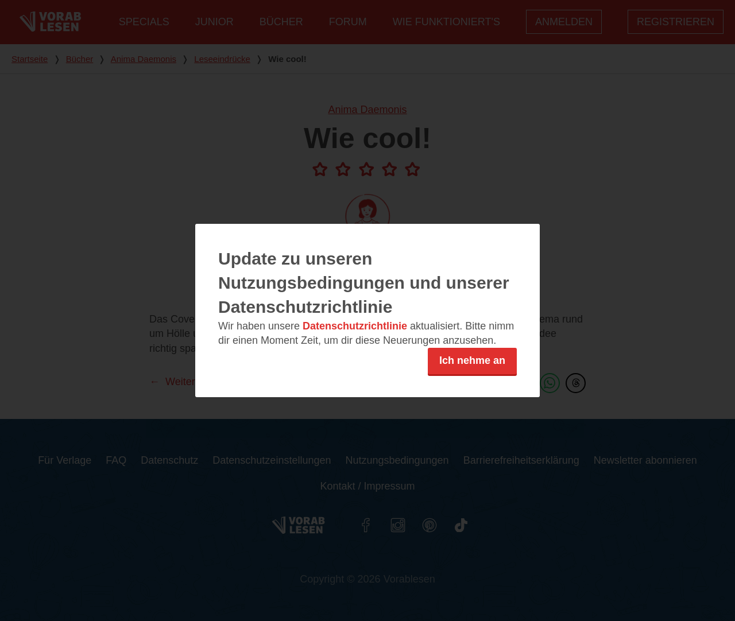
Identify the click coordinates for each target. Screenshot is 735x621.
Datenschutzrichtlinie (355, 326)
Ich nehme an (472, 360)
